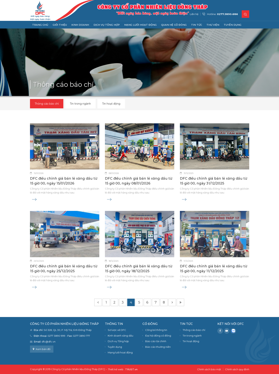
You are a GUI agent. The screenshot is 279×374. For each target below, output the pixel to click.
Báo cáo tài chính (155, 341)
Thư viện (212, 24)
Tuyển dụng (232, 24)
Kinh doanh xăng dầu (120, 335)
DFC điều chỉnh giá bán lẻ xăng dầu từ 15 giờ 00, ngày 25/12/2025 (63, 268)
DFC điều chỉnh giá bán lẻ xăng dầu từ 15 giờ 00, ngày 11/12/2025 (213, 268)
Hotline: (222, 14)
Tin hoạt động (111, 103)
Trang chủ (40, 24)
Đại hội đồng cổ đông (158, 335)
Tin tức (196, 24)
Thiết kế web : (116, 369)
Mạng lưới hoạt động (140, 24)
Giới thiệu (60, 24)
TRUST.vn (131, 369)
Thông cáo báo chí (47, 103)
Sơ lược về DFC (117, 329)
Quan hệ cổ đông (174, 24)
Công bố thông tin (156, 329)
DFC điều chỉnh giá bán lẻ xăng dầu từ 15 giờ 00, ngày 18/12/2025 (138, 268)
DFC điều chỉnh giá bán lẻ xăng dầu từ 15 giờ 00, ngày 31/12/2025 (213, 180)
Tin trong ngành (80, 103)
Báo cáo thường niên (158, 346)
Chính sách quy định (237, 369)
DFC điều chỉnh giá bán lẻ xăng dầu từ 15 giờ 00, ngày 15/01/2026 (63, 180)
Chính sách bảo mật (209, 369)
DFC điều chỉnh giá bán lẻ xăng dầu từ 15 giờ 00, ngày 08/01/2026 (138, 180)
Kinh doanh (80, 24)
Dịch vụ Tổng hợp (106, 24)
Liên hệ (194, 14)
